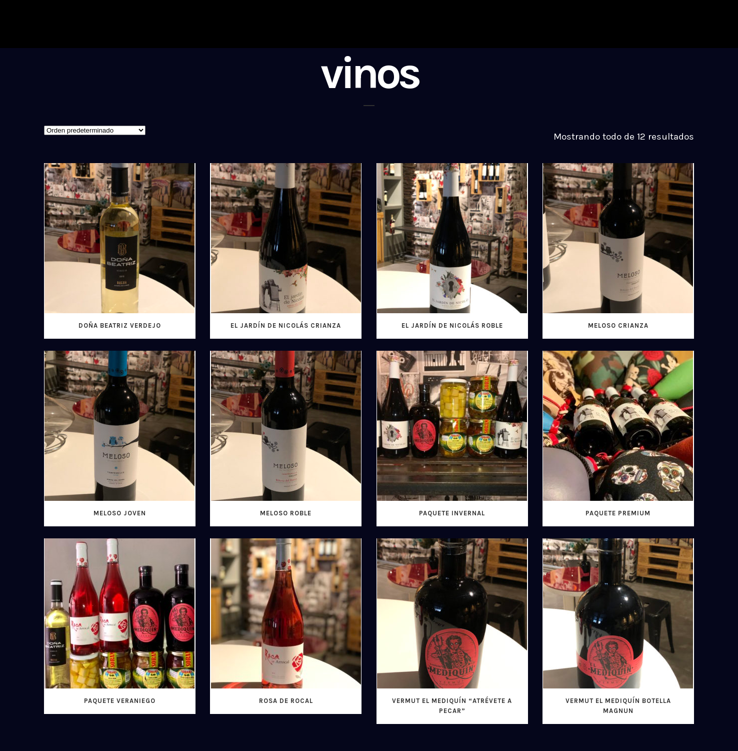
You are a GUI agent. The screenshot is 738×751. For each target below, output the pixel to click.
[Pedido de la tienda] (95, 130)
